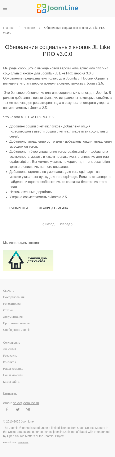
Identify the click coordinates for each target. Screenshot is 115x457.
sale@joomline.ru (26, 403)
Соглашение (11, 342)
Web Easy (23, 442)
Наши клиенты (13, 375)
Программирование (16, 323)
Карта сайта (11, 381)
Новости (29, 27)
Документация (13, 316)
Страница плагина (52, 208)
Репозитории (12, 303)
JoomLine (27, 421)
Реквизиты (10, 355)
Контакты (9, 362)
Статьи (8, 310)
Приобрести (18, 208)
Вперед (65, 224)
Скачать (8, 290)
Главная (8, 27)
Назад (48, 224)
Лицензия (9, 349)
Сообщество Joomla (16, 329)
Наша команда (13, 368)
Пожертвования (14, 297)
